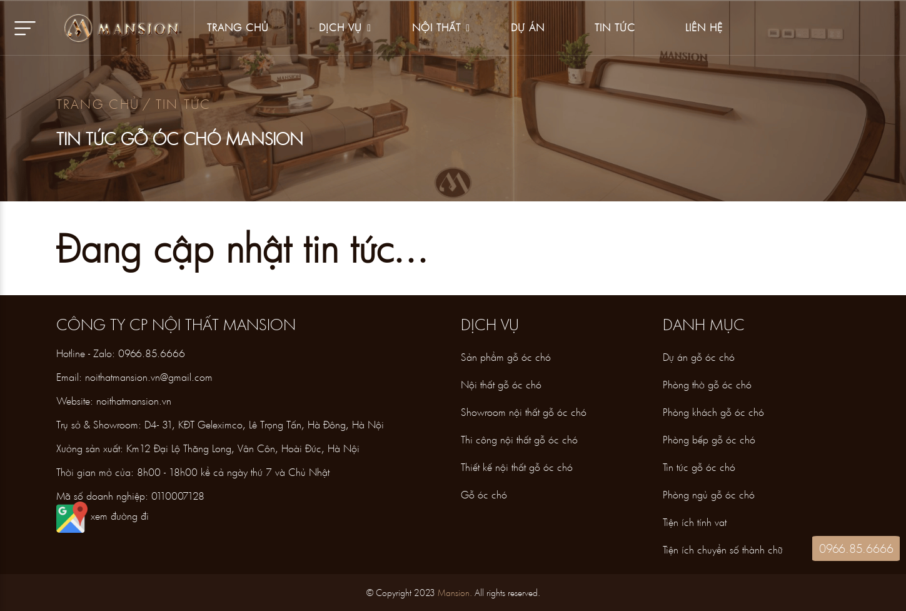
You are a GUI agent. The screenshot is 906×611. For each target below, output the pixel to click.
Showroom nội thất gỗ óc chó (523, 411)
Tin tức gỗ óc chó (699, 466)
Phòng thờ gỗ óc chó (707, 384)
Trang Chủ (238, 27)
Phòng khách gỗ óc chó (713, 411)
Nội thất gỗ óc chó (501, 384)
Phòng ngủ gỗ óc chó (709, 494)
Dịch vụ (340, 27)
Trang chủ (98, 104)
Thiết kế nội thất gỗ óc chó (517, 466)
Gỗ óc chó (484, 494)
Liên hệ (704, 27)
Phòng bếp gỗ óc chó (709, 439)
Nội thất (436, 27)
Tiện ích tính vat (695, 521)
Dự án (528, 27)
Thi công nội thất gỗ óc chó (519, 439)
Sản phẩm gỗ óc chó (506, 356)
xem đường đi (102, 515)
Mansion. (455, 592)
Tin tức (615, 27)
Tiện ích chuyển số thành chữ (723, 549)
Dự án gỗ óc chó (699, 356)
